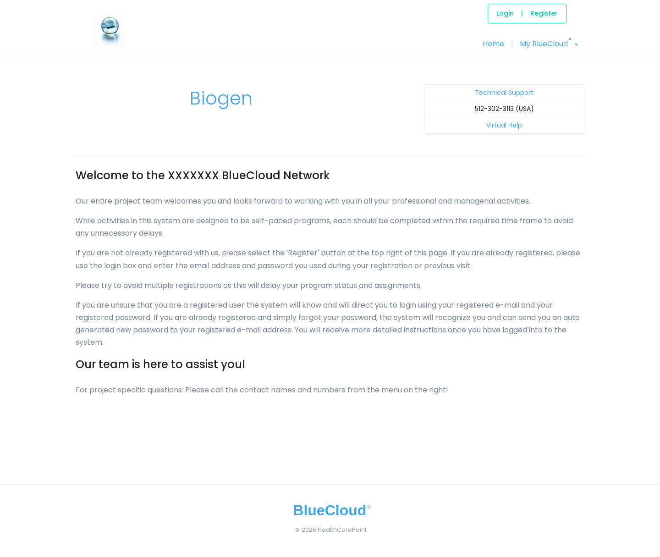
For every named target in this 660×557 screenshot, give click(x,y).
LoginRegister (527, 13)
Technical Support (504, 92)
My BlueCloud (545, 43)
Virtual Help (504, 125)
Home (493, 44)
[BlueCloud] (110, 39)
